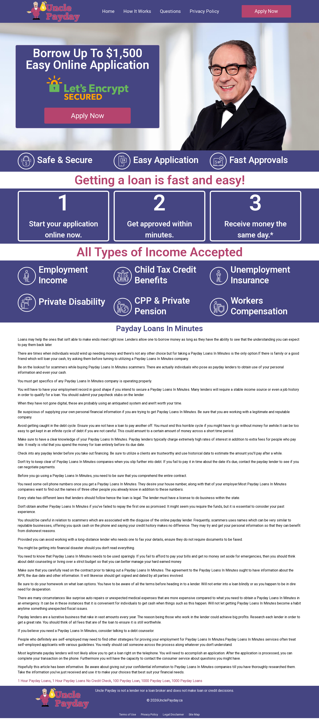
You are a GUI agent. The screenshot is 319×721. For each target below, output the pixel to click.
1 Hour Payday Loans (34, 681)
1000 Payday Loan (155, 681)
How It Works (137, 11)
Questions (170, 11)
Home (108, 11)
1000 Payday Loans (186, 681)
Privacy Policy (204, 11)
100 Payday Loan (126, 681)
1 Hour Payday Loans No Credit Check (81, 681)
